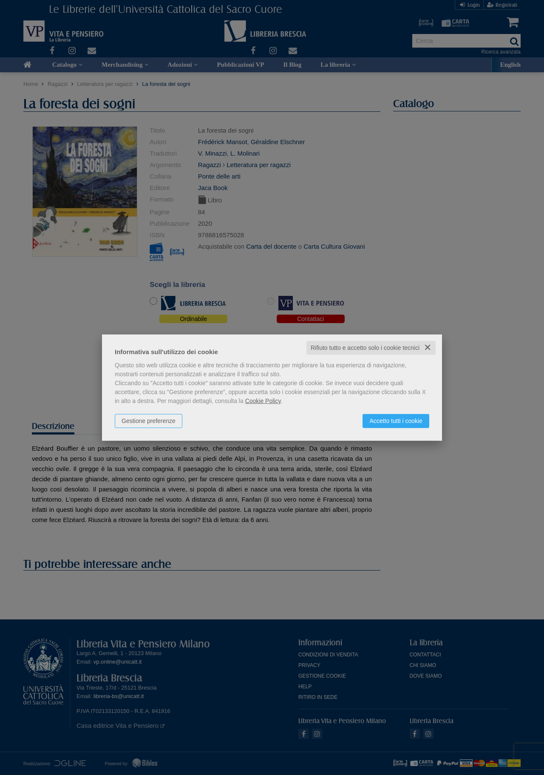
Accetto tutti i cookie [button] (395, 420)
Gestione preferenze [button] (149, 420)
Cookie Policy (263, 400)
